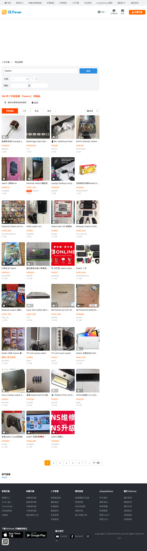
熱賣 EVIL (103, 519)
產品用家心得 (32, 515)
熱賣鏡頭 (103, 511)
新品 (37, 111)
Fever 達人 (7, 502)
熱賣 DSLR (104, 515)
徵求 (49, 111)
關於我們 (128, 498)
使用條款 (128, 515)
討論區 (5, 515)
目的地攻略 (80, 506)
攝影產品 (55, 502)
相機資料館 (31, 498)
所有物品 (10, 111)
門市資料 (103, 498)
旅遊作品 (79, 511)
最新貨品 (103, 502)
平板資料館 (31, 511)
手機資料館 (31, 506)
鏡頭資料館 (31, 502)
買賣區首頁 (56, 498)
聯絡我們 (128, 502)
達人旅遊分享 (81, 515)
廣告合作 (128, 506)
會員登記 (128, 511)
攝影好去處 (82, 498)
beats (4, 477)
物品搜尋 (19, 62)
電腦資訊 (55, 511)
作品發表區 (7, 511)
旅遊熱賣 (79, 502)
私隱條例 (128, 519)
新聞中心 (6, 498)
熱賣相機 (103, 506)
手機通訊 (55, 506)
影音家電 (55, 515)
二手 (24, 111)
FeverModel (7, 506)
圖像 (90, 111)
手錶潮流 (55, 519)
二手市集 (6, 62)
